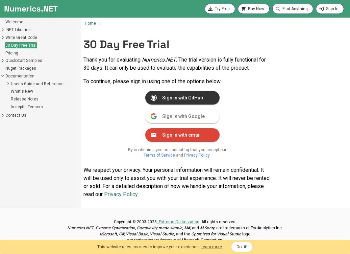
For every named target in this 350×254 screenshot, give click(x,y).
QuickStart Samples (23, 60)
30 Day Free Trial (20, 45)
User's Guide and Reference (37, 84)
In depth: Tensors (27, 107)
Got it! (241, 247)
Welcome (14, 22)
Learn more (211, 247)
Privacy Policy (196, 155)
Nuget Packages (20, 68)
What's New (22, 91)
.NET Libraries (18, 29)
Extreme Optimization (179, 222)
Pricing (11, 53)
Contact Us (15, 115)
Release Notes (25, 99)
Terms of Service (159, 155)
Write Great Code (21, 37)
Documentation (19, 76)
